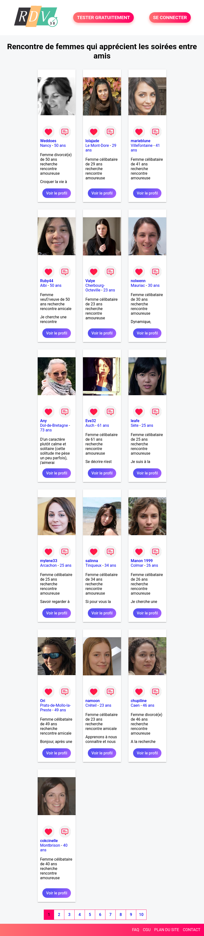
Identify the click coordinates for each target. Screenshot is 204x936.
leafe (135, 420)
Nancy (45, 145)
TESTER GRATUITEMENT (103, 17)
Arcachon (48, 565)
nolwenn (138, 280)
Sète (135, 425)
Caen (135, 705)
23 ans (109, 290)
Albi (43, 285)
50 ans (60, 145)
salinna (91, 560)
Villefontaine (142, 145)
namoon (92, 700)
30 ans (154, 285)
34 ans (110, 565)
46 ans (148, 705)
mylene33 (48, 560)
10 (141, 914)
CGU (147, 929)
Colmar (137, 565)
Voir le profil (56, 193)
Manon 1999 (142, 560)
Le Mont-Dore (97, 145)
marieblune (140, 141)
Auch (89, 425)
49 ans (60, 710)
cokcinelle (49, 840)
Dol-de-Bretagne (54, 425)
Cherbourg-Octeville (95, 287)
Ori (42, 700)
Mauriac (138, 285)
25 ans (147, 425)
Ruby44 (46, 280)
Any (43, 420)
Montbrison (50, 845)
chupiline (139, 700)
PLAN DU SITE (166, 929)
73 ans (46, 430)
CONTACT (191, 929)
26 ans (152, 565)
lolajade (92, 141)
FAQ (135, 929)
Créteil (91, 705)
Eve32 (90, 420)
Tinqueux (93, 565)
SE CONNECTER (170, 17)
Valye (90, 280)
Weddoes (48, 141)
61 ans (103, 425)
